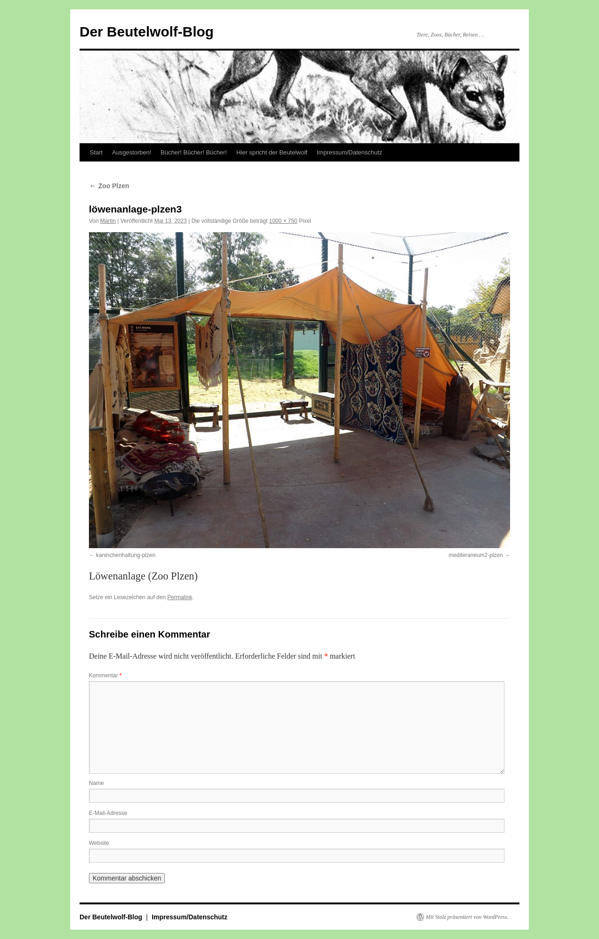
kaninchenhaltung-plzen (125, 555)
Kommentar (105, 675)
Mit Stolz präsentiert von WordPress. (467, 917)
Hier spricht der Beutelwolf (271, 152)
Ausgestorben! (131, 152)
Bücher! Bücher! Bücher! (194, 152)
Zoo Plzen (109, 186)
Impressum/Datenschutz (349, 152)
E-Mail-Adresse (108, 813)
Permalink (179, 597)
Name (96, 783)
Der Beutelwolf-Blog (147, 31)
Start (96, 152)
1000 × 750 (283, 221)
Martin (108, 221)
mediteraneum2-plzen (476, 555)
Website (99, 843)
